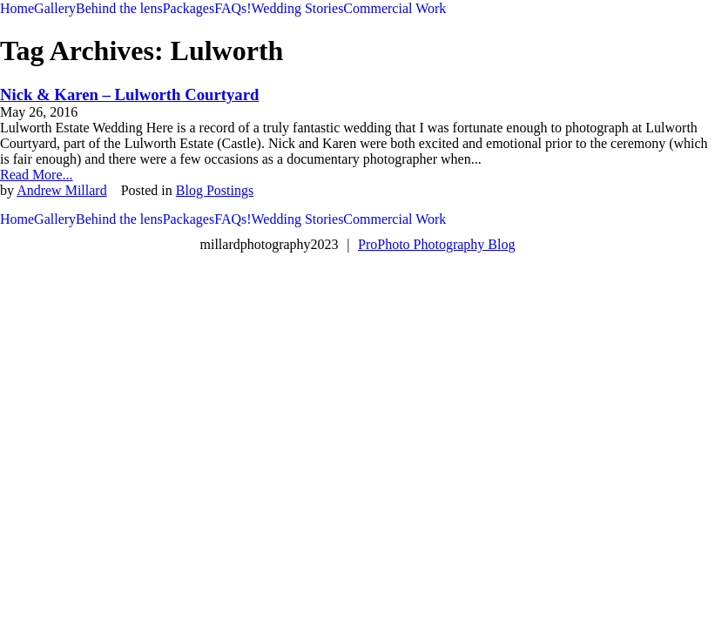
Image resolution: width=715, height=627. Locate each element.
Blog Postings (214, 190)
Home (17, 8)
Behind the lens (119, 8)
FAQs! (232, 8)
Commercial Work (394, 8)
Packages (189, 8)
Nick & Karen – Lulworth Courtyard (129, 94)
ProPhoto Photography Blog (436, 244)
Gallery (55, 8)
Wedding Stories (298, 8)
